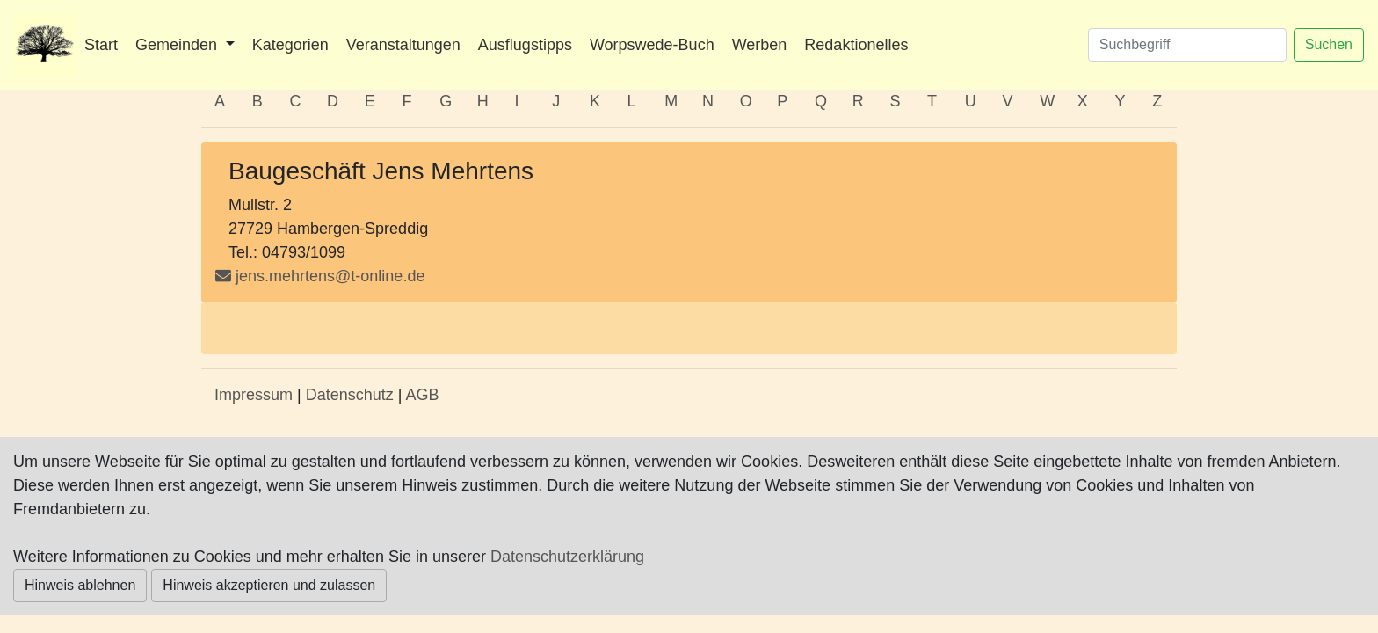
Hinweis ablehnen (80, 585)
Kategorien (290, 45)
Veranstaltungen (403, 45)
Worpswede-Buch (652, 45)
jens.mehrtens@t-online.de (330, 276)
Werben (759, 45)
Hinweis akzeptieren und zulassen (269, 585)
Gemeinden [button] (178, 45)
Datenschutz (350, 395)
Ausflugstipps (525, 45)
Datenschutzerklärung (567, 556)
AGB (422, 395)
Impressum (253, 395)
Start (101, 45)
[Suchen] (1187, 45)
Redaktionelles (856, 45)
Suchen (1329, 44)
